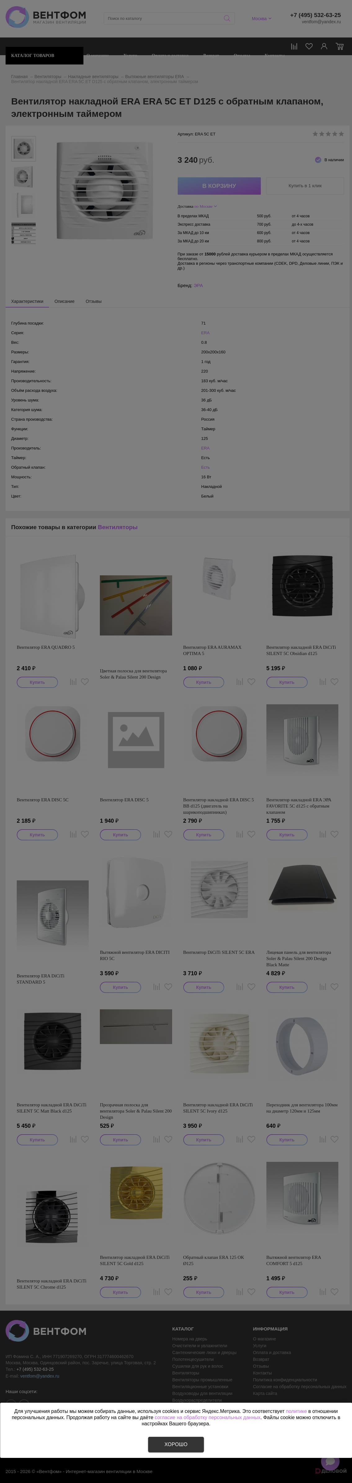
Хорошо (175, 1444)
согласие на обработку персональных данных (208, 1417)
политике (296, 1411)
